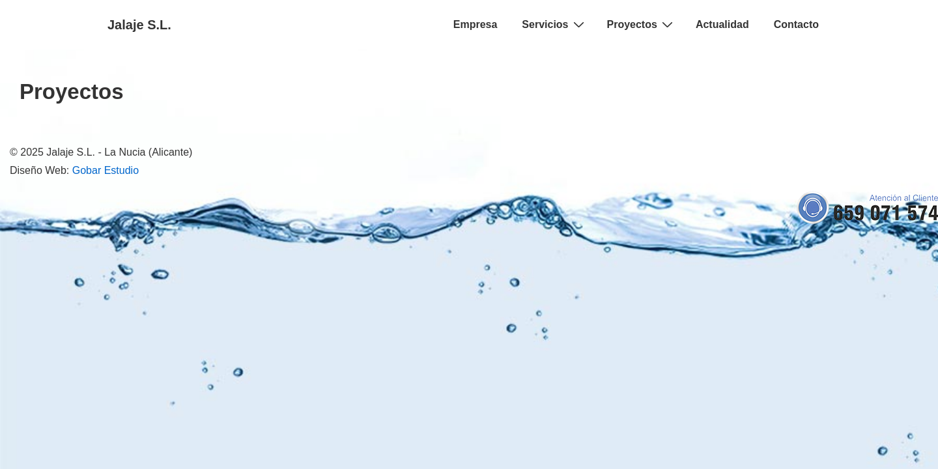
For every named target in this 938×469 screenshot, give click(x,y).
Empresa (475, 24)
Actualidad (722, 24)
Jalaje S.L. (139, 25)
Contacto (796, 24)
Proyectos (641, 24)
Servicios (554, 24)
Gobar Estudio (105, 170)
